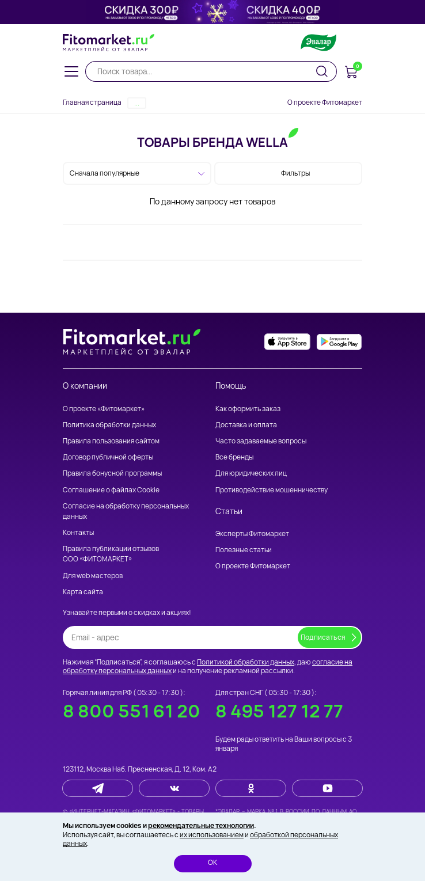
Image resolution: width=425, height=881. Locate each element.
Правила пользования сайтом (111, 441)
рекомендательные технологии (201, 825)
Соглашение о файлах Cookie (111, 490)
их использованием (212, 835)
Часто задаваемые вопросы (260, 441)
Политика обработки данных (109, 425)
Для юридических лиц (251, 473)
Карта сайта (83, 592)
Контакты (78, 532)
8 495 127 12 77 (279, 711)
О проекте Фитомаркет (324, 102)
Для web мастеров (93, 575)
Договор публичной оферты (108, 457)
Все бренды (234, 457)
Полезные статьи (243, 550)
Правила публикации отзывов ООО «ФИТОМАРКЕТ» (111, 554)
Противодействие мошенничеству (271, 490)
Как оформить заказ (247, 408)
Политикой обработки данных (245, 662)
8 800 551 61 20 (131, 711)
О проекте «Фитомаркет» (104, 408)
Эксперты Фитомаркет (252, 533)
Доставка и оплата (246, 425)
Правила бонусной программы (112, 473)
